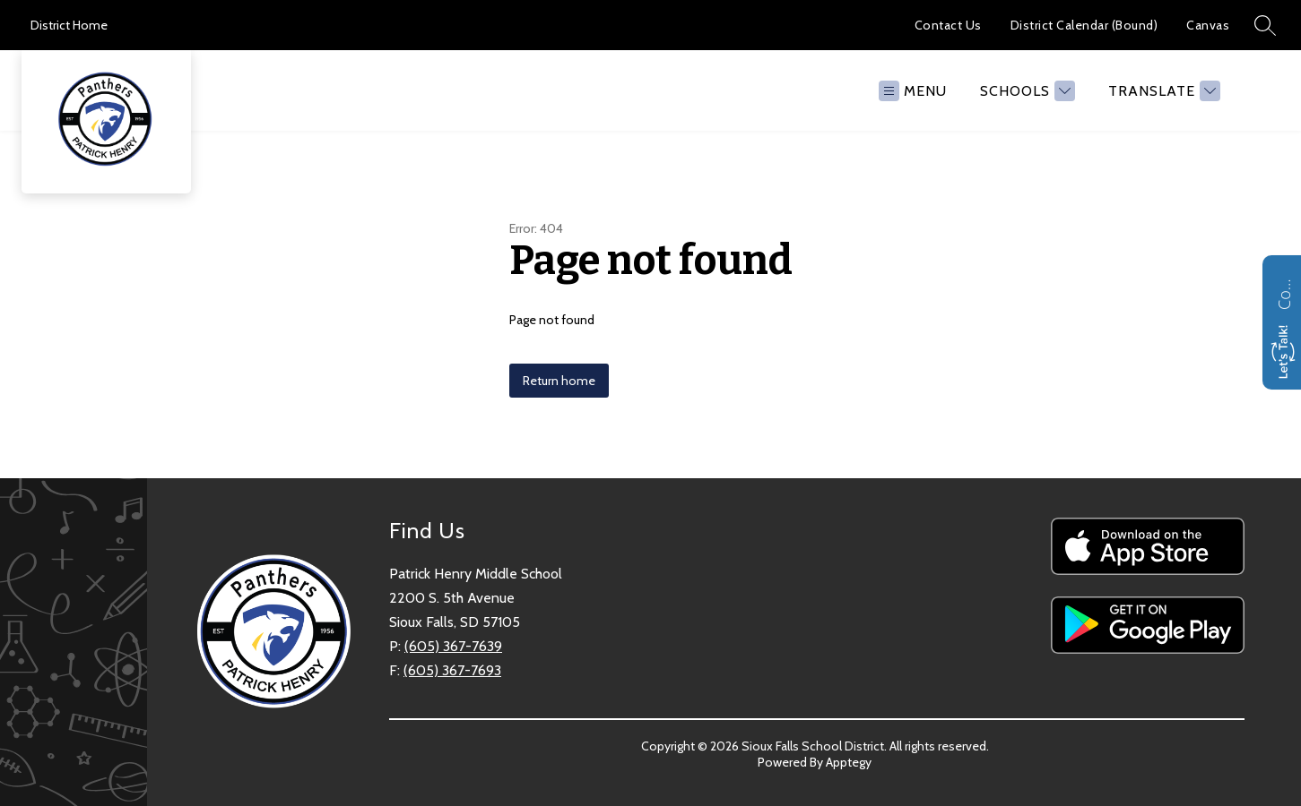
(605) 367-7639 (453, 646)
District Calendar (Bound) (1084, 25)
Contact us (1284, 292)
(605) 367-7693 (452, 670)
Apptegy (849, 762)
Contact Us (948, 25)
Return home (559, 381)
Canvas (1207, 25)
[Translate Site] (1162, 91)
